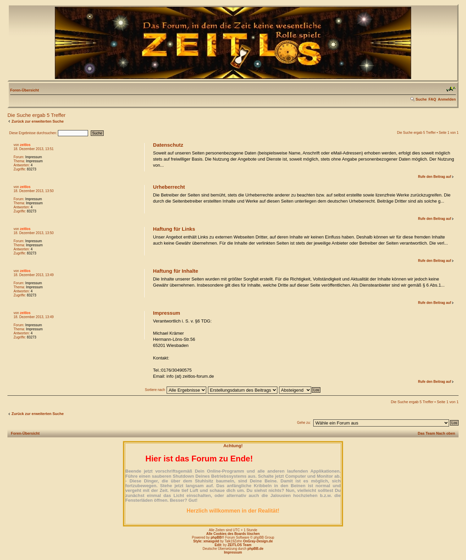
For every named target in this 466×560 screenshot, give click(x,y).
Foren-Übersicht (24, 90)
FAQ (432, 99)
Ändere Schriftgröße (451, 89)
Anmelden (447, 99)
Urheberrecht (169, 187)
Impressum (33, 157)
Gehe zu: (304, 422)
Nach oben (445, 433)
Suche (421, 99)
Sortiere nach (155, 390)
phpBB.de (255, 549)
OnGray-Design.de (258, 541)
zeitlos (25, 145)
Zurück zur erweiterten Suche (38, 121)
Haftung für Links (174, 229)
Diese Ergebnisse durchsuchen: (48, 133)
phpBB (216, 537)
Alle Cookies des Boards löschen (233, 534)
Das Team (426, 433)
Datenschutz (168, 145)
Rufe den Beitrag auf (434, 177)
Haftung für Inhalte (175, 271)
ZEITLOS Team (239, 545)
